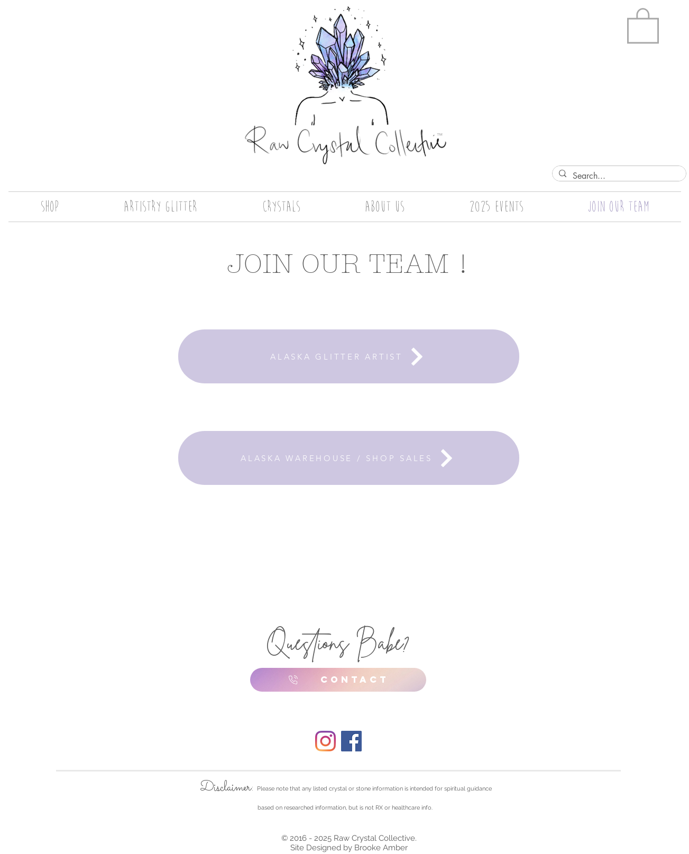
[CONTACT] (338, 680)
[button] (643, 24)
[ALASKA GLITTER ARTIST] (348, 356)
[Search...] (618, 176)
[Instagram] (325, 741)
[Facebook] (351, 741)
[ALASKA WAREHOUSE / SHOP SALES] (348, 458)
